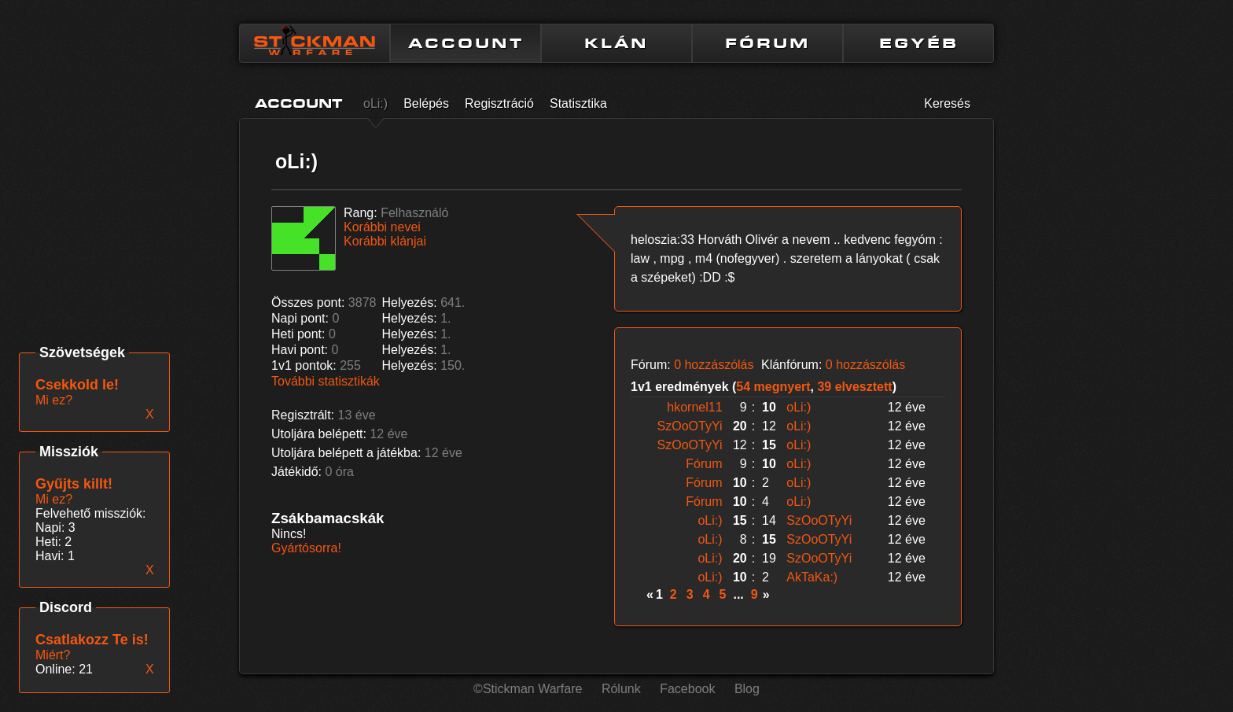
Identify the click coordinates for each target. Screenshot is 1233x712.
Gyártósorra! (306, 548)
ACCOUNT (466, 43)
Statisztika (578, 103)
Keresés (947, 103)
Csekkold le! (77, 385)
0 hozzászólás (713, 364)
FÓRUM (767, 43)
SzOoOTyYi (690, 426)
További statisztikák (325, 381)
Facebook (687, 688)
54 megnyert (773, 386)
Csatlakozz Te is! (92, 639)
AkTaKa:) (811, 577)
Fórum (704, 463)
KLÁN (616, 43)
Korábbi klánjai (385, 241)
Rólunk (621, 688)
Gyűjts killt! (73, 484)
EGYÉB (919, 43)
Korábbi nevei (382, 227)
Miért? (52, 655)
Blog (747, 688)
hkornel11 (694, 407)
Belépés (426, 103)
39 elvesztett (854, 386)
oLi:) (375, 103)
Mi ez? (53, 499)
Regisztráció (499, 103)
